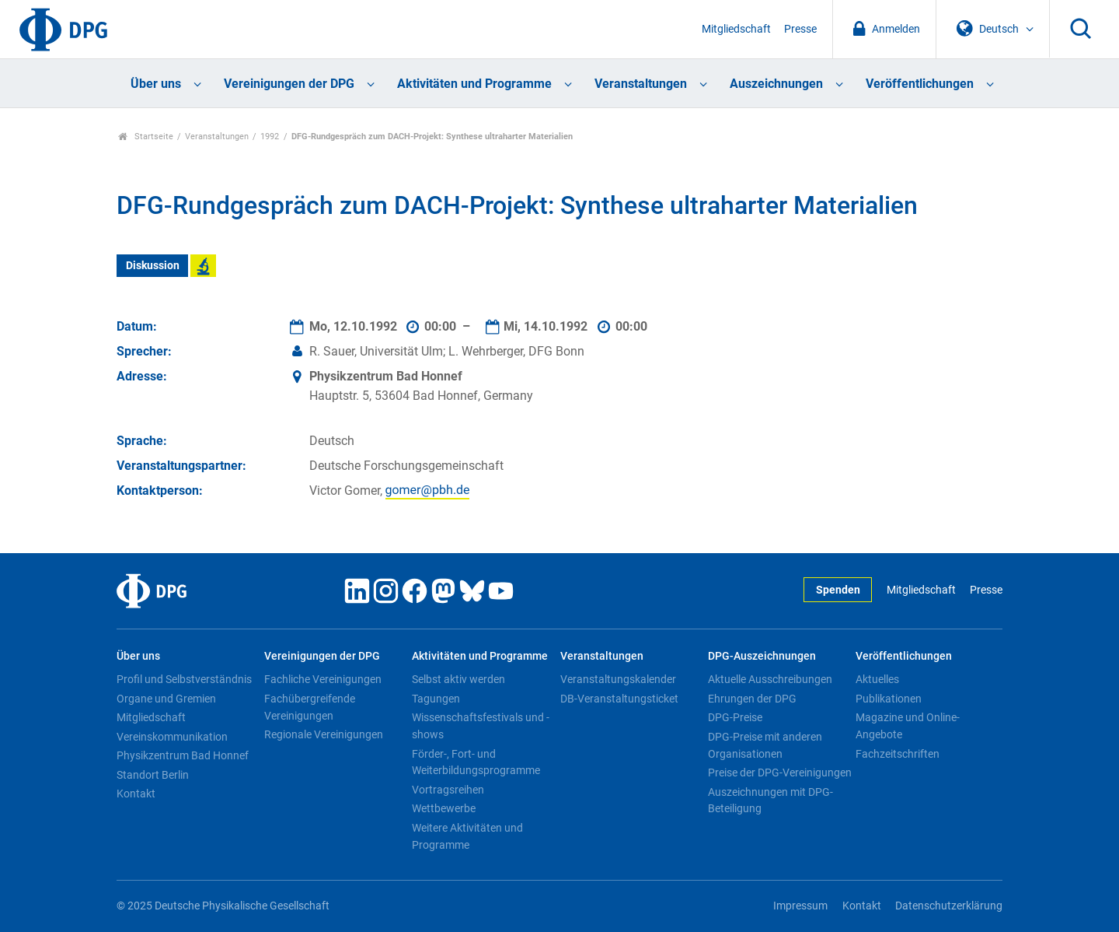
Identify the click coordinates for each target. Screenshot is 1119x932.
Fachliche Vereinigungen (323, 679)
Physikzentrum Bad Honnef (183, 755)
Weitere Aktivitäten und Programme (467, 836)
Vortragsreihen (448, 789)
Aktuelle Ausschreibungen (770, 679)
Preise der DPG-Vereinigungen (780, 772)
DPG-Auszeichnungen (762, 656)
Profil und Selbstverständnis (184, 679)
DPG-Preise (735, 717)
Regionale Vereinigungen (323, 734)
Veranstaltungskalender (618, 679)
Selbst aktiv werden (458, 679)
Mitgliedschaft (736, 29)
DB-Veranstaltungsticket (619, 698)
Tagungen (436, 698)
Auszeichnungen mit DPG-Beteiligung (770, 800)
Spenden (838, 590)
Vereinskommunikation (172, 737)
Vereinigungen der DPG (289, 83)
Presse (800, 29)
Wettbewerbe (444, 808)
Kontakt (136, 793)
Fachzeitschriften (897, 754)
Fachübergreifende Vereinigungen (309, 707)
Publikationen (889, 698)
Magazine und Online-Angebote (908, 726)
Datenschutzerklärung (948, 906)
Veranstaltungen (640, 83)
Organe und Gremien (166, 698)
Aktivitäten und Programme (474, 83)
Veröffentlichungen (920, 83)
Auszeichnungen (776, 83)
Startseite (145, 136)
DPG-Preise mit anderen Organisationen (765, 745)
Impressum (800, 906)
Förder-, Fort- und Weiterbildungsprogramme (476, 762)
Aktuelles (877, 679)
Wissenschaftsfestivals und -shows (480, 726)
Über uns (156, 83)
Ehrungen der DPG (752, 698)
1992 (269, 136)
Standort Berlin (153, 775)
